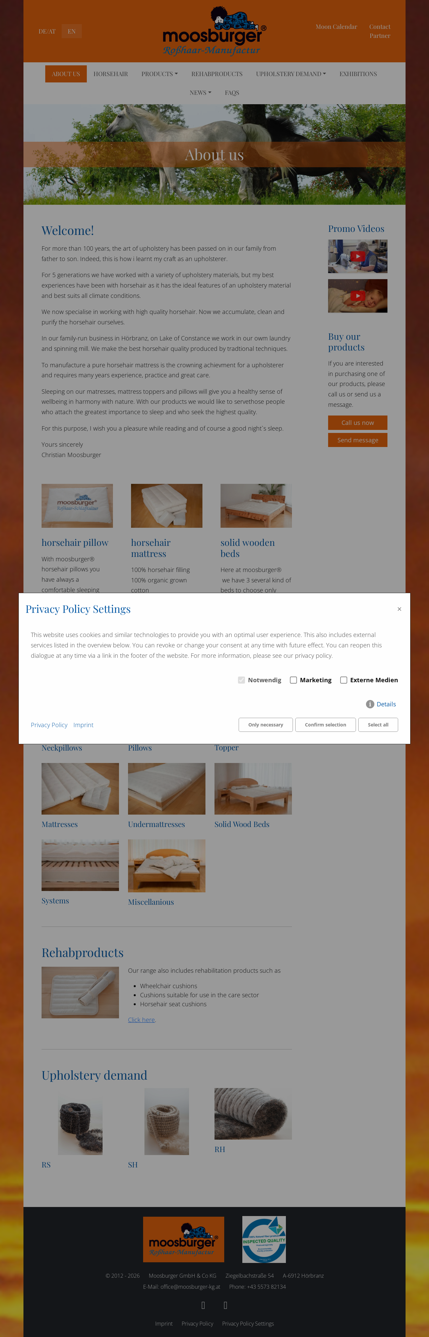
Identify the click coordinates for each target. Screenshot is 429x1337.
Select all (378, 724)
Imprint (83, 725)
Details (386, 704)
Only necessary (265, 724)
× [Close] (399, 608)
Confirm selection (325, 724)
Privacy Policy (49, 725)
